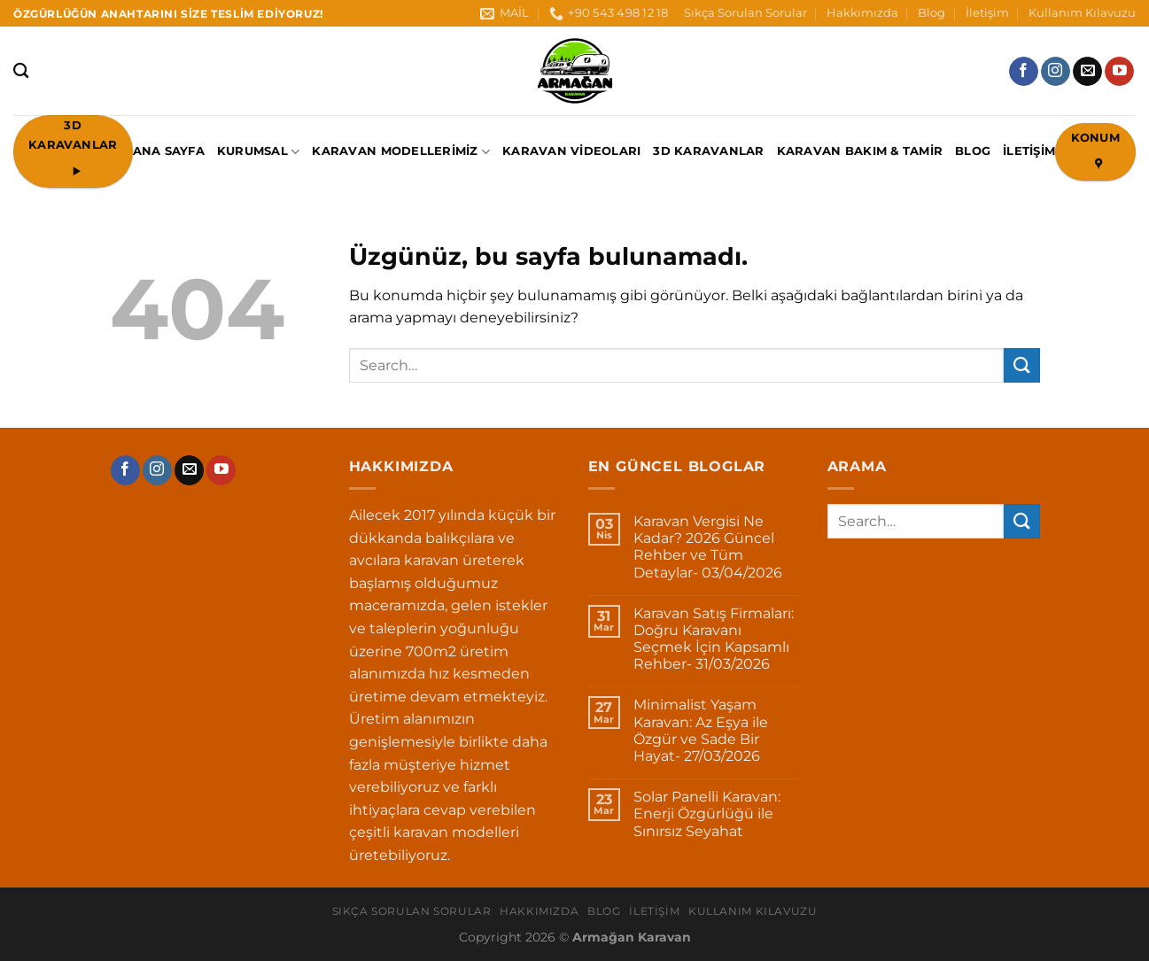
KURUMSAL (258, 151)
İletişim (987, 12)
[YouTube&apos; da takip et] (1119, 72)
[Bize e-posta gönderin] (1087, 72)
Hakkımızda (862, 12)
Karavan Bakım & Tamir (860, 151)
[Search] (20, 71)
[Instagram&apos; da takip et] (1055, 72)
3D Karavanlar (708, 151)
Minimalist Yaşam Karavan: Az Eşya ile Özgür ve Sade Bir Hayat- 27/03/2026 (700, 730)
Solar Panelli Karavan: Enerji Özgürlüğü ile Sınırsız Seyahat (706, 813)
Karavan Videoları (571, 151)
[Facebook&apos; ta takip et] (1023, 72)
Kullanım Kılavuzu (1082, 12)
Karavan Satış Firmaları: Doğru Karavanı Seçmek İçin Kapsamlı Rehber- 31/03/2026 (713, 639)
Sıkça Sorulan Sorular (745, 12)
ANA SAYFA (169, 151)
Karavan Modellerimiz (401, 151)
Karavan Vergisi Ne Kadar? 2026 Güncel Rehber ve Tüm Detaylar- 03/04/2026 (707, 547)
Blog (931, 12)
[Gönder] (1021, 365)
